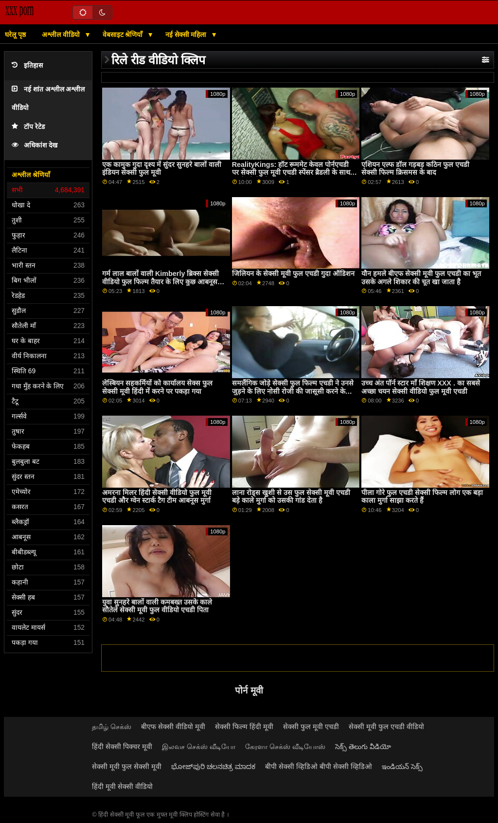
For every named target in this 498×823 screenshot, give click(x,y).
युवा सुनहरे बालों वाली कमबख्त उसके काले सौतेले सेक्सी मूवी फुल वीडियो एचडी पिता (157, 606)
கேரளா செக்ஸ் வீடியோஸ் (285, 746)
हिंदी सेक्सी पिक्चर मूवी (122, 746)
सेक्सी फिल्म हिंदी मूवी (244, 727)
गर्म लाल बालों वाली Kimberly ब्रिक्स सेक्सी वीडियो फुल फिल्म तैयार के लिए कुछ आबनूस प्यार (160, 281)
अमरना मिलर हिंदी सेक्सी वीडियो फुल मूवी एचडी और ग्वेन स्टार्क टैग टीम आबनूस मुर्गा (157, 497)
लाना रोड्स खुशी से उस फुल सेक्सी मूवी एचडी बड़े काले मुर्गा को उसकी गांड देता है (291, 497)
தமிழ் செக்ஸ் (111, 727)
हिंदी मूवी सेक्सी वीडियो (122, 786)
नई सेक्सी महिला (187, 34)
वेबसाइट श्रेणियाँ (124, 34)
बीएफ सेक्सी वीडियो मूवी (173, 727)
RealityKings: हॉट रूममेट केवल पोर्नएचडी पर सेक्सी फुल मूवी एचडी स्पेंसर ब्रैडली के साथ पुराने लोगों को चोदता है (291, 172)
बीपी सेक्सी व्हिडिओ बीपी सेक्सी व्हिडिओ (318, 766)
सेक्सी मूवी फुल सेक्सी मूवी (126, 766)
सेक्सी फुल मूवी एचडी (311, 727)
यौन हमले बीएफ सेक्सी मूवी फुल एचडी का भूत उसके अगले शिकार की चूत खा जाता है (421, 278)
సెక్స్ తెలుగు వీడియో (363, 746)
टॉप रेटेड (28, 126)
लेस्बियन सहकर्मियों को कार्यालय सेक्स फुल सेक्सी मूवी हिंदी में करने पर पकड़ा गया (157, 387)
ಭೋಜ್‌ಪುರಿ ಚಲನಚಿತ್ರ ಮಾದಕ (213, 766)
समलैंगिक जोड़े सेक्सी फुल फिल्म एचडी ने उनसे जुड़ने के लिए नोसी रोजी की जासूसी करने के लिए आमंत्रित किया (293, 391)
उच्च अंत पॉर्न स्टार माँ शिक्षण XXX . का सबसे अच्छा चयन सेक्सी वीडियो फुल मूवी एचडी (420, 387)
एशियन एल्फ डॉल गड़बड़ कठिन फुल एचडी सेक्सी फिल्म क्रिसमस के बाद (415, 169)
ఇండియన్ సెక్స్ (402, 766)
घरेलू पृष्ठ (15, 34)
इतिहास (27, 65)
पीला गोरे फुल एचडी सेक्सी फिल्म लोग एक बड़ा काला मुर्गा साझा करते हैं (422, 497)
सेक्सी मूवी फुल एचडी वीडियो (386, 727)
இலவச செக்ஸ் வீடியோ (198, 746)
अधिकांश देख (34, 145)
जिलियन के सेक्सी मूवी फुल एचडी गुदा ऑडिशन (293, 273)
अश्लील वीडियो (62, 34)
